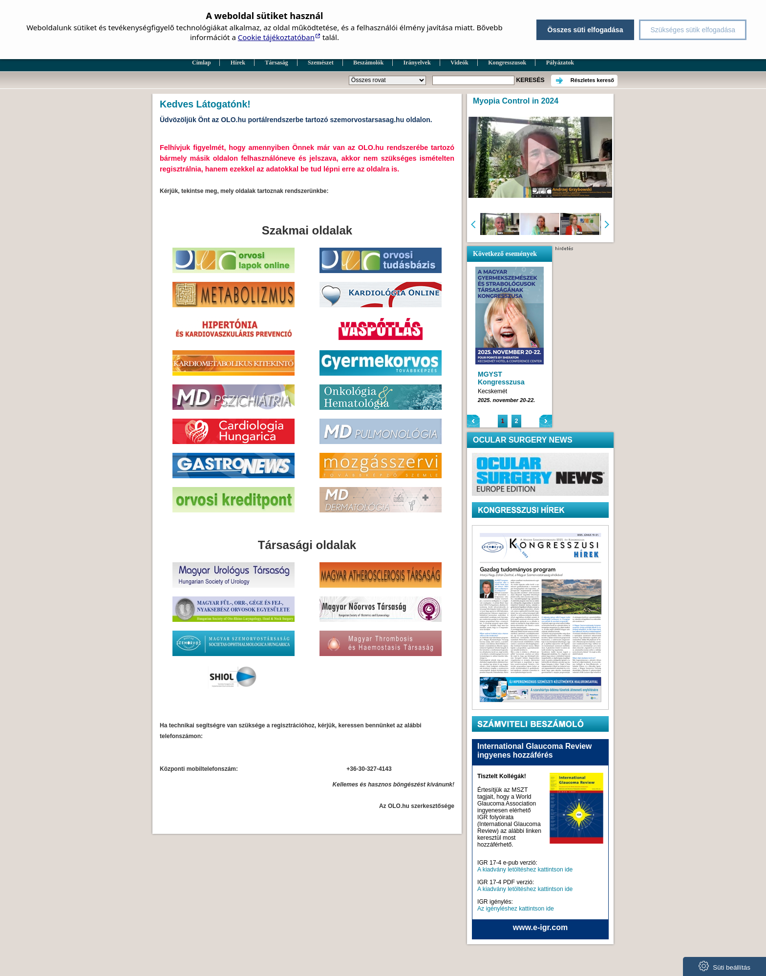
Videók (459, 62)
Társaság (276, 62)
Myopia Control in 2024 (515, 101)
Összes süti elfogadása (585, 30)
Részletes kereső (592, 80)
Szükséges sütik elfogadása (692, 30)
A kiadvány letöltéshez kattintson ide (525, 869)
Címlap (201, 62)
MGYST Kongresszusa (501, 378)
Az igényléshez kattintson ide (515, 908)
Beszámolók (368, 62)
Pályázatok (560, 62)
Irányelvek (417, 62)
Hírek (238, 62)
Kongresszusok (507, 62)
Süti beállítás (724, 966)
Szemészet (321, 62)
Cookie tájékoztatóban (276, 37)
